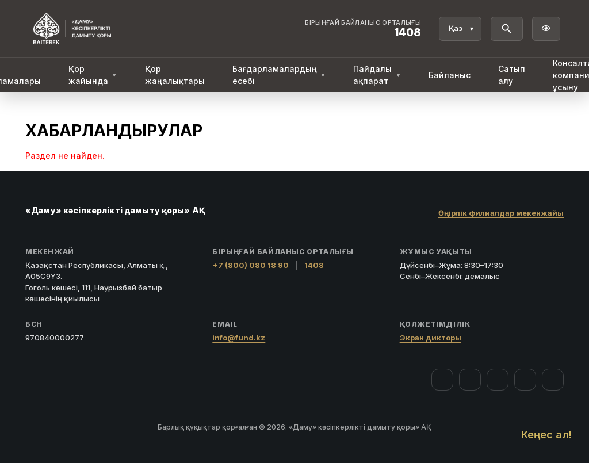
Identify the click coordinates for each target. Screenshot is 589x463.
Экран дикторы (430, 337)
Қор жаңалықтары (175, 75)
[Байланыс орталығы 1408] (363, 29)
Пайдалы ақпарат (377, 75)
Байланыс (450, 75)
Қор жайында (92, 75)
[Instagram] (470, 380)
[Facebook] (442, 380)
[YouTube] (497, 380)
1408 (314, 265)
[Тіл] (460, 29)
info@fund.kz (238, 337)
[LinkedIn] (553, 380)
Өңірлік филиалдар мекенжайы (501, 212)
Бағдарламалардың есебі (279, 75)
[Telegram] (525, 380)
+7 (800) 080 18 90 (250, 265)
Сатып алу (511, 75)
